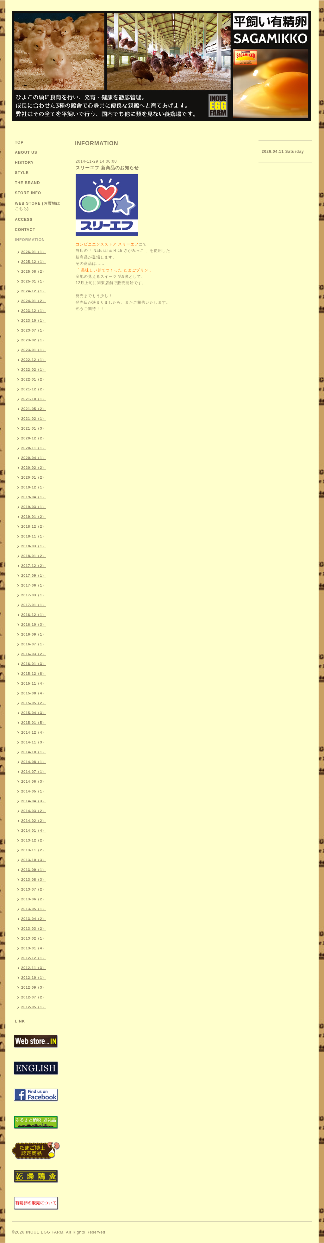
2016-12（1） (33, 615)
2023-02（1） (33, 340)
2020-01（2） (33, 477)
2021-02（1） (33, 418)
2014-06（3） (33, 781)
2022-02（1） (33, 369)
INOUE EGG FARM (45, 1232)
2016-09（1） (33, 634)
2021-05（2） (33, 409)
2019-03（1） (33, 507)
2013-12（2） (33, 840)
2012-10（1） (33, 977)
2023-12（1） (33, 311)
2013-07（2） (33, 889)
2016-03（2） (33, 654)
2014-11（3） (33, 742)
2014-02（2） (33, 821)
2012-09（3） (33, 987)
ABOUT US (26, 152)
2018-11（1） (33, 536)
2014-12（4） (33, 732)
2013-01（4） (33, 948)
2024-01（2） (33, 301)
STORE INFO (28, 193)
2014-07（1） (33, 772)
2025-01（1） (33, 281)
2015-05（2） (33, 703)
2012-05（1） (33, 1007)
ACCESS (24, 219)
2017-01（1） (33, 605)
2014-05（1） (33, 791)
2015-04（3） (33, 713)
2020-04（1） (33, 458)
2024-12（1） (33, 291)
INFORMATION (30, 240)
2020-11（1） (33, 448)
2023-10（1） (33, 320)
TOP (19, 142)
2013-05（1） (33, 909)
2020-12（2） (33, 438)
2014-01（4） (33, 830)
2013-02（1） (33, 938)
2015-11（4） (33, 683)
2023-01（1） (33, 350)
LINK (20, 1021)
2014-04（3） (33, 801)
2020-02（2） (33, 467)
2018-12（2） (33, 526)
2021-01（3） (33, 428)
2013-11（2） (33, 850)
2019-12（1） (33, 487)
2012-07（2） (33, 997)
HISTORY (24, 162)
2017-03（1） (33, 595)
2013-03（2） (33, 928)
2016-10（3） (33, 624)
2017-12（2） (33, 566)
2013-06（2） (33, 899)
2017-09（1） (33, 575)
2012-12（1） (33, 958)
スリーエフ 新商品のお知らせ (107, 167)
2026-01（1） (33, 252)
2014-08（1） (33, 762)
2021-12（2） (33, 389)
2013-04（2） (33, 919)
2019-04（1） (33, 497)
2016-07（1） (33, 644)
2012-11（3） (33, 968)
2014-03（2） (33, 811)
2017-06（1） (33, 585)
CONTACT (25, 229)
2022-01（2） (33, 379)
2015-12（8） (33, 673)
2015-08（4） (33, 693)
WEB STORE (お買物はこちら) (37, 206)
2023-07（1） (33, 330)
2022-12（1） (33, 360)
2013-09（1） (33, 870)
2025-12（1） (33, 262)
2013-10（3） (33, 860)
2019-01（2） (33, 517)
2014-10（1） (33, 752)
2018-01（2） (33, 556)
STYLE (22, 173)
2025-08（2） (33, 271)
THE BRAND (27, 183)
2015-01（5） (33, 722)
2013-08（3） (33, 879)
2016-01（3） (33, 664)
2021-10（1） (33, 399)
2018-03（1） (33, 546)
